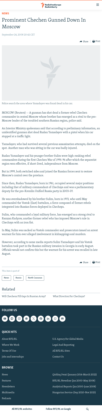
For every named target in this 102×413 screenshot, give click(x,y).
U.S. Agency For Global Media (67, 339)
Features (6, 380)
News (5, 13)
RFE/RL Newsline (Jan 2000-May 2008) (73, 380)
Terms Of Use (9, 351)
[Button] (84, 41)
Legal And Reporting (63, 345)
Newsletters (8, 386)
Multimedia (8, 392)
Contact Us (58, 357)
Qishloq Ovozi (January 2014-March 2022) (74, 374)
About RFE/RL (9, 339)
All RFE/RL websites (22, 409)
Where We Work (10, 345)
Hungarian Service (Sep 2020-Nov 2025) (74, 392)
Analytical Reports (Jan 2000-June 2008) (74, 386)
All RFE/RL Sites (61, 351)
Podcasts (6, 398)
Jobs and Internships (13, 357)
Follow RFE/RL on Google (58, 409)
